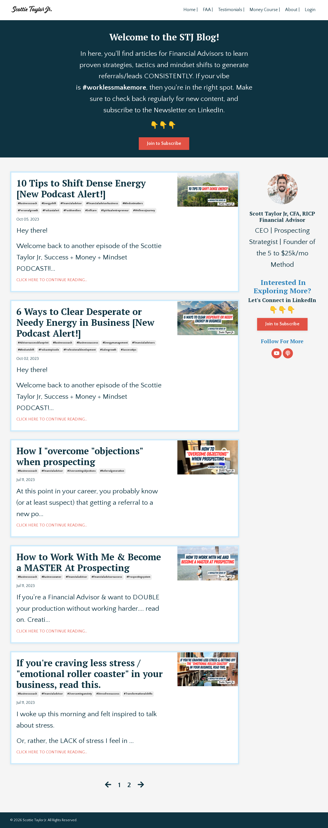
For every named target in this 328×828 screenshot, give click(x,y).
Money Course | (265, 9)
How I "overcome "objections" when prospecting (79, 456)
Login (310, 9)
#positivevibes (72, 210)
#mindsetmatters (133, 203)
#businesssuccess (87, 342)
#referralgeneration (112, 471)
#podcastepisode (49, 350)
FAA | (208, 9)
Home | (190, 9)
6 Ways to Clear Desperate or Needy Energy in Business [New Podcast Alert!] (85, 322)
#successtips (128, 350)
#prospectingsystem (138, 577)
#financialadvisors (143, 342)
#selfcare (91, 210)
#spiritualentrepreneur (115, 210)
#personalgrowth (28, 210)
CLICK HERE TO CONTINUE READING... (51, 280)
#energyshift (49, 203)
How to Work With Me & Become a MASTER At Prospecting (88, 562)
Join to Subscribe (282, 324)
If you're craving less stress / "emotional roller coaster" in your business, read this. (89, 673)
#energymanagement (115, 342)
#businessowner (51, 577)
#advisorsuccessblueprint (33, 342)
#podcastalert (51, 210)
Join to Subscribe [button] (164, 143)
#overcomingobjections (81, 471)
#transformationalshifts (138, 693)
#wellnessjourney (144, 210)
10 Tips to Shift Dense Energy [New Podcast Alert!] (81, 188)
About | (292, 9)
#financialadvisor (71, 203)
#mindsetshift (26, 350)
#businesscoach (27, 203)
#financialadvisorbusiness (102, 203)
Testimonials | (231, 9)
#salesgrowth (108, 350)
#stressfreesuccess (107, 693)
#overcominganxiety (79, 693)
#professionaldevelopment (80, 350)
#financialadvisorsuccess (107, 577)
